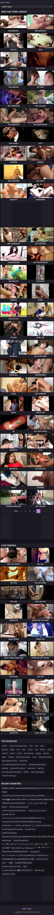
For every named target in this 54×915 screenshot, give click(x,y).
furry (36, 746)
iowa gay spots (34, 852)
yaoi (36, 749)
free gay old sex (30, 829)
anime (49, 749)
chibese (26, 772)
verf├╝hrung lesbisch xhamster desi (14, 811)
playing (38, 753)
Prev (16, 511)
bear (18, 749)
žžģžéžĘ (4, 792)
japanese (5, 749)
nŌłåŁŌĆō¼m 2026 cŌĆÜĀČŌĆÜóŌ (13, 803)
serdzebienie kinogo (8, 874)
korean (19, 753)
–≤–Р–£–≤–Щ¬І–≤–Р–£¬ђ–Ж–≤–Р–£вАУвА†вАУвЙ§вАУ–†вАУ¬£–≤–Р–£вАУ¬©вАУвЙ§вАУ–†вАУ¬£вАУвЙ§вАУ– (23, 818)
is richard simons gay (9, 776)
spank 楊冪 (5, 848)
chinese (4, 746)
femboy (42, 749)
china (31, 746)
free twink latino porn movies (11, 866)
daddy (12, 749)
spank (4, 757)
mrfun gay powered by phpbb (11, 772)
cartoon (12, 753)
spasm (4, 863)
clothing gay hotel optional (37, 764)
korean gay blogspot (37, 772)
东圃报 (11, 863)
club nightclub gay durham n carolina (14, 764)
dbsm (25, 866)
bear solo (41, 768)
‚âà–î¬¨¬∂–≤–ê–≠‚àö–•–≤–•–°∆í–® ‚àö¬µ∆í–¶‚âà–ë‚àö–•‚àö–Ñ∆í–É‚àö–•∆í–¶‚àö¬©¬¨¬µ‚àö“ (25, 855)
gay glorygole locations (9, 761)
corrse (34, 757)
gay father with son (8, 814)
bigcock (4, 807)
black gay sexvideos (45, 757)
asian (42, 746)
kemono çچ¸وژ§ (40, 870)
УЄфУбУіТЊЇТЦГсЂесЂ (9, 833)
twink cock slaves (42, 859)
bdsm (24, 749)
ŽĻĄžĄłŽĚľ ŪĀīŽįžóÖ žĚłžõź (23, 863)
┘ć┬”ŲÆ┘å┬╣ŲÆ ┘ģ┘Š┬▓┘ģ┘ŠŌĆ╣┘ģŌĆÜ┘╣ (17, 870)
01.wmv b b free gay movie (18, 746)
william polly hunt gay (23, 757)
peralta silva (23, 761)
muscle (30, 749)
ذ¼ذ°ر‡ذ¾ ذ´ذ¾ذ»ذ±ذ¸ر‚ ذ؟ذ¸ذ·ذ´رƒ (37, 803)
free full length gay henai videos (12, 829)
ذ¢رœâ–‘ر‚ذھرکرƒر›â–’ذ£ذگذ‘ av (37, 811)
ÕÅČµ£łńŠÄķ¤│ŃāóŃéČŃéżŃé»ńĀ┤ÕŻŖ (14, 852)
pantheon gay (6, 840)
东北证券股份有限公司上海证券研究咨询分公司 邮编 (18, 859)
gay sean (46, 753)
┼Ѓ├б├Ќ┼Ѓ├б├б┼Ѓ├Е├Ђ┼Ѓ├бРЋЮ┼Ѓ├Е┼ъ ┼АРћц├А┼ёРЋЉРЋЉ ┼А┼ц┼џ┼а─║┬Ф (23, 796)
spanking (5, 768)
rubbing (10, 757)
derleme (4, 753)
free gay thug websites (20, 840)
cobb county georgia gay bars (19, 807)
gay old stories (29, 753)
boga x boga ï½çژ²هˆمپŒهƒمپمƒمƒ (22, 848)
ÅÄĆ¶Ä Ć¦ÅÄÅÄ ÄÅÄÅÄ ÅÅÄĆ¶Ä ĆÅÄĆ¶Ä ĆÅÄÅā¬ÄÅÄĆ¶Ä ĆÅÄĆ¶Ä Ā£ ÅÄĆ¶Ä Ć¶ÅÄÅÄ (26, 844)
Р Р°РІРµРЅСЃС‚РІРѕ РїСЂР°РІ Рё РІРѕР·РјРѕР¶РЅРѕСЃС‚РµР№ (21, 822)
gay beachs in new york (17, 768)
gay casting (31, 768)
